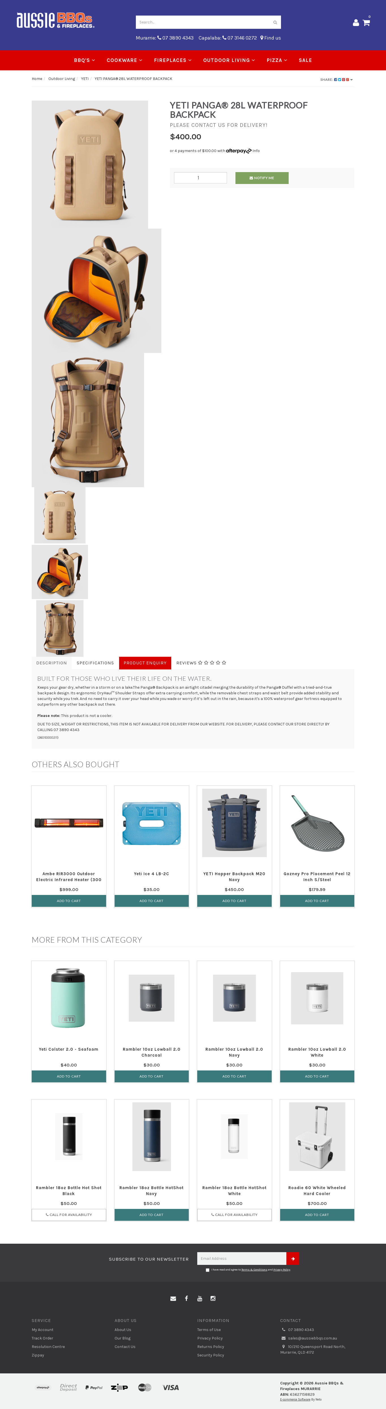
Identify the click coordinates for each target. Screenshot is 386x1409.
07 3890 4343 (297, 1330)
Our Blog (122, 1338)
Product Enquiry (145, 663)
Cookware (125, 60)
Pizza (277, 60)
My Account (42, 1329)
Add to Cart (69, 901)
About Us (123, 1329)
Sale (305, 60)
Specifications (95, 663)
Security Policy (210, 1355)
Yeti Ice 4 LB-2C (151, 873)
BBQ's (84, 60)
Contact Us (125, 1346)
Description (51, 663)
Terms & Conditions (254, 1269)
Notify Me (262, 178)
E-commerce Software (295, 1399)
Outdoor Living (229, 60)
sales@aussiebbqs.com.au (308, 1338)
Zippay (38, 1355)
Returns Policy (210, 1346)
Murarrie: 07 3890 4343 (165, 38)
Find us (270, 38)
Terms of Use (209, 1329)
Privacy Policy (281, 1269)
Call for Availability (69, 1215)
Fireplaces (173, 60)
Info (256, 150)
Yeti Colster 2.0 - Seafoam (68, 1049)
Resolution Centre (48, 1346)
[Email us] (173, 1298)
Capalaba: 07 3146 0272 (228, 38)
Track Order (42, 1338)
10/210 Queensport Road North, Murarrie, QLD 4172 (312, 1349)
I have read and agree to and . (248, 1270)
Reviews (201, 663)
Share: (336, 79)
